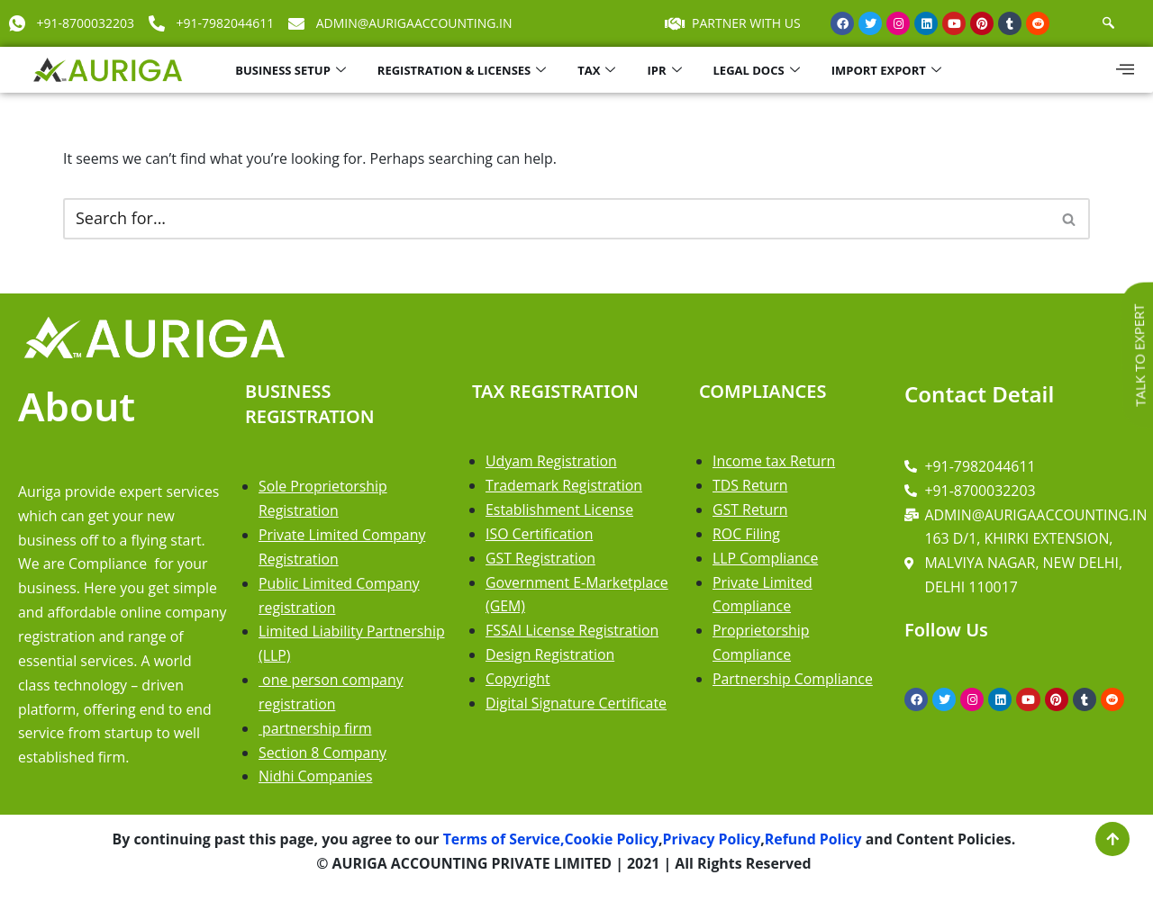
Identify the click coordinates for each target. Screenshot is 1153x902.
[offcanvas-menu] (1125, 69)
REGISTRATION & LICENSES (463, 70)
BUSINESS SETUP (292, 70)
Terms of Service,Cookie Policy (548, 843)
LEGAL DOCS (758, 70)
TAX (598, 70)
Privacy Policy (712, 843)
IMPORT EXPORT (888, 70)
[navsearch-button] (1108, 23)
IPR (666, 70)
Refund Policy (816, 843)
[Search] (556, 218)
